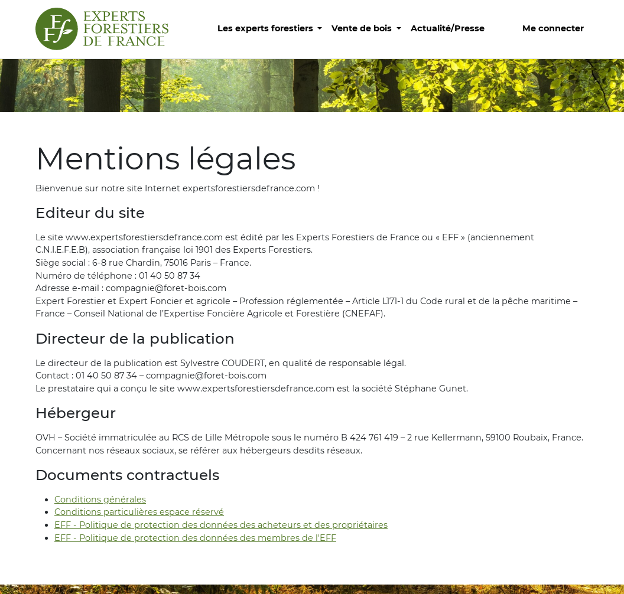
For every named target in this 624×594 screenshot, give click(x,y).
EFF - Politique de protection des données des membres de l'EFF (195, 538)
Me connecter (553, 28)
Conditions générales (100, 499)
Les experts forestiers (266, 28)
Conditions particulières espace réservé (139, 512)
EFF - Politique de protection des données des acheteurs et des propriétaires (221, 525)
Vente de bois (363, 28)
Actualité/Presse (448, 28)
